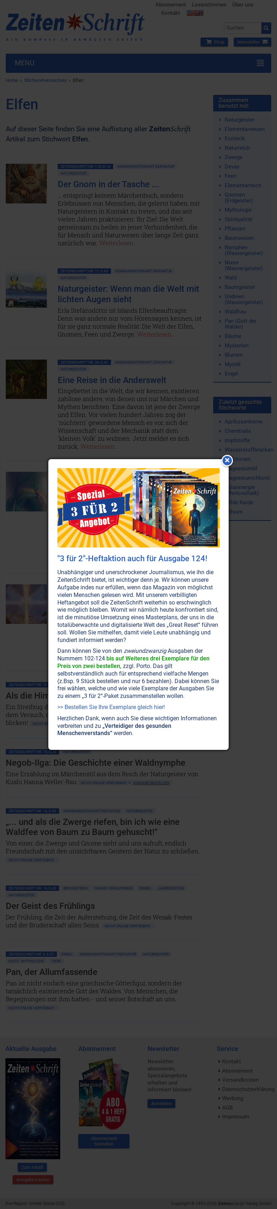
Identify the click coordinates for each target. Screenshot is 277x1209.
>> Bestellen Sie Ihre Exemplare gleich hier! (111, 707)
